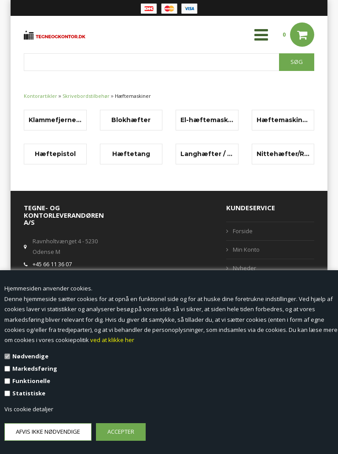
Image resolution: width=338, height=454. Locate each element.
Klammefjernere (55, 120)
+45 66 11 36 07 (52, 264)
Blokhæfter (131, 120)
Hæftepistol (55, 154)
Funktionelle (31, 381)
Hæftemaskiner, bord (283, 120)
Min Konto (246, 249)
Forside (243, 231)
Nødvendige (30, 356)
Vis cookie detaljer (28, 409)
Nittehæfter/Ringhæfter (283, 154)
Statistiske (28, 393)
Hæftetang (131, 154)
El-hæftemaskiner (207, 120)
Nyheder (244, 268)
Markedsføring (34, 368)
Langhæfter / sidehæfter (207, 154)
